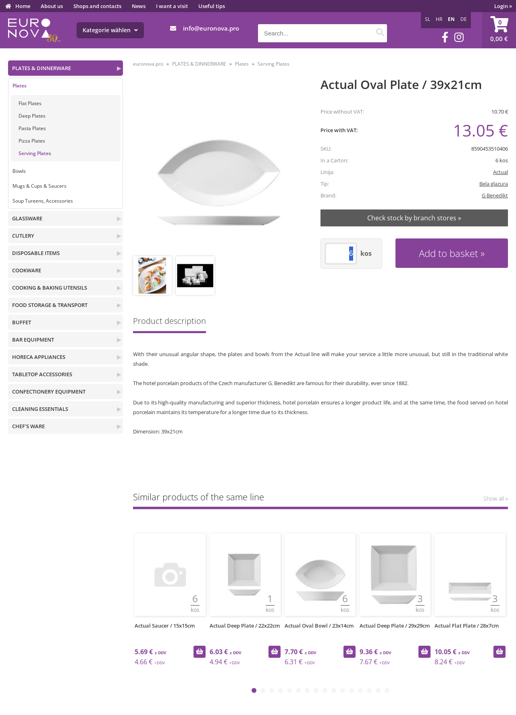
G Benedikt (495, 195)
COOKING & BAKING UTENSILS (49, 287)
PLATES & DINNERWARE (41, 68)
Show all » (495, 498)
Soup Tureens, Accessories (42, 200)
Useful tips (211, 6)
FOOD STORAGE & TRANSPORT (49, 305)
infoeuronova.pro (211, 28)
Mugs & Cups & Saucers (39, 185)
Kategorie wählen (110, 30)
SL (427, 19)
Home (22, 6)
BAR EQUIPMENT (33, 339)
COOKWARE (26, 270)
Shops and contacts (97, 6)
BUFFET (21, 322)
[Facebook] (445, 37)
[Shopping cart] (499, 30)
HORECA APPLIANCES (38, 357)
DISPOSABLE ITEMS (36, 253)
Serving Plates (35, 153)
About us (52, 6)
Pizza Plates (32, 140)
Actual (500, 172)
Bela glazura (493, 183)
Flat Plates (30, 103)
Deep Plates (32, 115)
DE (463, 19)
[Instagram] (459, 37)
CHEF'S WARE (28, 426)
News (139, 6)
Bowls (19, 171)
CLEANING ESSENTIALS (40, 408)
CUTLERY (23, 235)
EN (451, 19)
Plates (19, 85)
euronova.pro (148, 63)
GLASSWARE (27, 218)
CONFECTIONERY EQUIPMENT (48, 391)
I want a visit (172, 6)
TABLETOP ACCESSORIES (42, 374)
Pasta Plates (32, 128)
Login (503, 6)
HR (439, 19)
